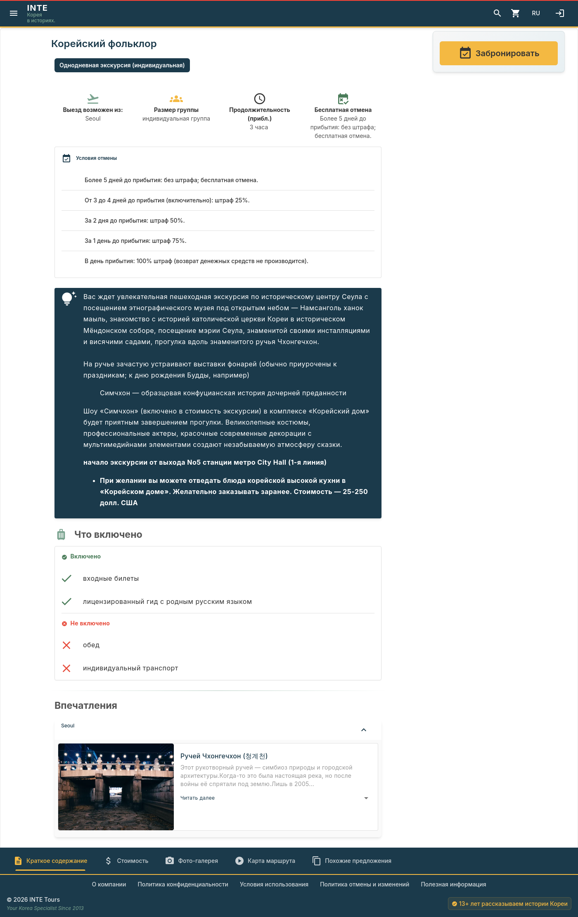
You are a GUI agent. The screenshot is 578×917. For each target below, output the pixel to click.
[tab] (50, 861)
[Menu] (14, 13)
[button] (217, 730)
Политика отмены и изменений (364, 884)
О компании (109, 884)
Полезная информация (453, 884)
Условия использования (274, 884)
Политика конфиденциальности (182, 884)
